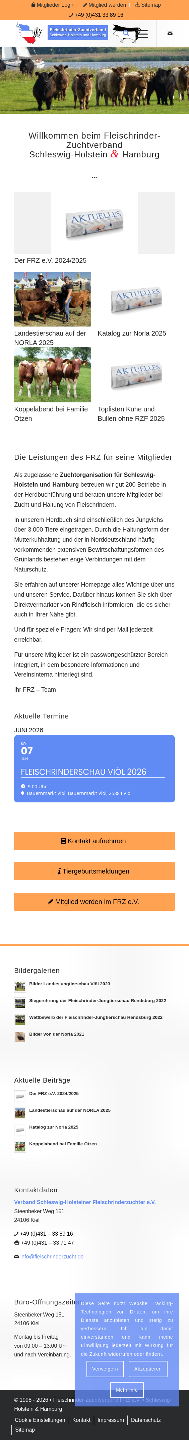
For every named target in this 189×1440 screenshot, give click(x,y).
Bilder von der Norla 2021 (56, 1034)
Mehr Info (127, 1390)
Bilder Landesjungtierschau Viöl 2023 (69, 983)
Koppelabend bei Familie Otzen (63, 1143)
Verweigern (105, 1369)
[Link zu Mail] (170, 33)
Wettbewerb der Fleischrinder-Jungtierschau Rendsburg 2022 (96, 1017)
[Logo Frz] (78, 33)
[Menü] (138, 33)
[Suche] (122, 33)
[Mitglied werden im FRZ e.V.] (94, 902)
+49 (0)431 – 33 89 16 (46, 1234)
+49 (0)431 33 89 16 (99, 15)
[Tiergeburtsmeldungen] (94, 871)
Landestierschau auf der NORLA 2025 (70, 1110)
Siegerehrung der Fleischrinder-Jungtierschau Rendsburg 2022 (97, 1000)
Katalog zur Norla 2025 (132, 333)
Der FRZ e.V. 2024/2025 (50, 260)
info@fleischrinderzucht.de (52, 1256)
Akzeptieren (148, 1369)
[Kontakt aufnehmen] (94, 841)
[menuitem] (53, 5)
